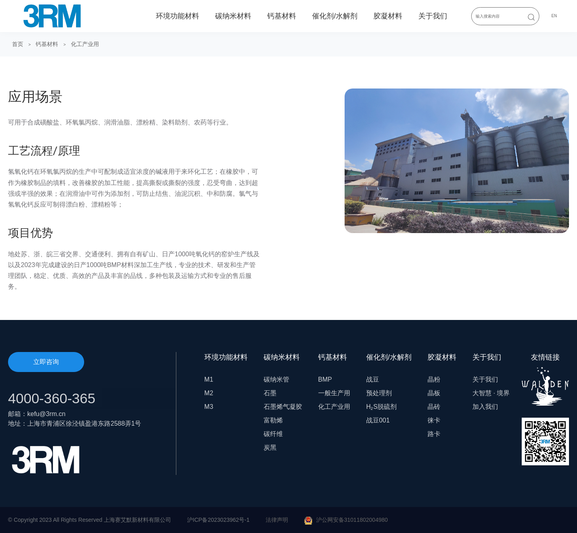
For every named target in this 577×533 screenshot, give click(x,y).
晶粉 (434, 379)
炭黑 (270, 447)
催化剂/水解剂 (334, 16)
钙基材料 (281, 16)
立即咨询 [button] (46, 361)
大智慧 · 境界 (491, 393)
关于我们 (432, 16)
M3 (208, 406)
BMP (325, 379)
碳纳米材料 (233, 16)
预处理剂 (379, 393)
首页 (17, 44)
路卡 (434, 433)
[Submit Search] (531, 17)
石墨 (270, 393)
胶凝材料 (387, 16)
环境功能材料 (177, 16)
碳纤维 (273, 433)
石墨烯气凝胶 (283, 406)
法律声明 (277, 520)
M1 (208, 379)
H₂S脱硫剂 (381, 406)
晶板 (434, 393)
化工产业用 (85, 44)
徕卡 (434, 420)
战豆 (372, 379)
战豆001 (378, 420)
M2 (208, 393)
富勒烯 (273, 420)
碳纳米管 (276, 379)
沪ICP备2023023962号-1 (218, 520)
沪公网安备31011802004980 (352, 520)
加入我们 (485, 406)
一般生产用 (334, 393)
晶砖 (434, 406)
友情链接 (545, 379)
